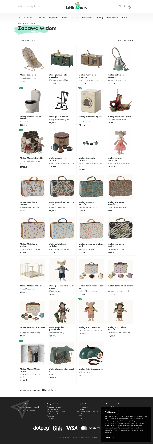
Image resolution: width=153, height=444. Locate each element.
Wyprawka (53, 18)
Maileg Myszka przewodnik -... (56, 328)
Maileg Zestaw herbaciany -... (91, 286)
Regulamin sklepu (53, 409)
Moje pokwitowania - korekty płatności (87, 412)
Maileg (100, 18)
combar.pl (94, 437)
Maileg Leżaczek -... (29, 74)
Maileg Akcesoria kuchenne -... (87, 159)
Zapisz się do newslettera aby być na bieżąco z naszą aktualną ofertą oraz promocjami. (30, 409)
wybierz (33, 40)
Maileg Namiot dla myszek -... (61, 370)
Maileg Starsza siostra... (90, 327)
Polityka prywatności (54, 407)
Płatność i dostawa (54, 414)
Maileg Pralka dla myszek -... (91, 117)
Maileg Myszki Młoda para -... (30, 370)
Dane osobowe (82, 407)
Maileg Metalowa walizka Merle (91, 245)
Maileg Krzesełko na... (59, 116)
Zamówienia (81, 409)
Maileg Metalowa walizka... (28, 203)
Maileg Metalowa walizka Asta (61, 203)
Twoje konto (81, 404)
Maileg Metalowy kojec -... (32, 285)
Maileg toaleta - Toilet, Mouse (31, 117)
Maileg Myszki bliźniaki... (31, 158)
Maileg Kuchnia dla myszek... (58, 75)
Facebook (51, 416)
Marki (124, 18)
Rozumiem (109, 437)
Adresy (79, 415)
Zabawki (74, 18)
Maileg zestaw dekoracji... (120, 116)
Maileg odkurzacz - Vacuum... (117, 75)
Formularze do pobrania (56, 411)
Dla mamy (28, 18)
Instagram (50, 418)
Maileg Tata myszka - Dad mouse (61, 286)
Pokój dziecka (112, 18)
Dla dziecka (40, 18)
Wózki (65, 18)
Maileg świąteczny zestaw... (58, 159)
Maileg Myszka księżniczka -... (115, 159)
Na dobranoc (87, 18)
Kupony (79, 418)
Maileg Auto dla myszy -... (91, 369)
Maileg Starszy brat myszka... (117, 328)
